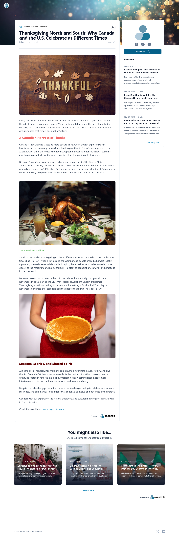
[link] (67, 416)
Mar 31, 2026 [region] (129, 91)
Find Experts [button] (143, 51)
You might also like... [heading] (89, 432)
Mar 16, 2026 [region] (129, 117)
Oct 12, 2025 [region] (25, 42)
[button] (136, 44)
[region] (67, 231)
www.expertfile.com (53, 409)
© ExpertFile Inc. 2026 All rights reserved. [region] (28, 531)
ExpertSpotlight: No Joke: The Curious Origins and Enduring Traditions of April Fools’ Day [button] (141, 97)
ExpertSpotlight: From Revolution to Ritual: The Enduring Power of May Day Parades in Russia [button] (142, 72)
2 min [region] (36, 42)
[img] (143, 33)
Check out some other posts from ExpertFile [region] (89, 437)
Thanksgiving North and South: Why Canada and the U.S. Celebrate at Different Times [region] (66, 35)
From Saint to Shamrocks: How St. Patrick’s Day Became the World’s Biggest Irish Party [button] (142, 123)
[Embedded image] (67, 85)
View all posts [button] (154, 143)
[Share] (111, 42)
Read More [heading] (129, 59)
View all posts (89, 490)
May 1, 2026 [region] (129, 66)
